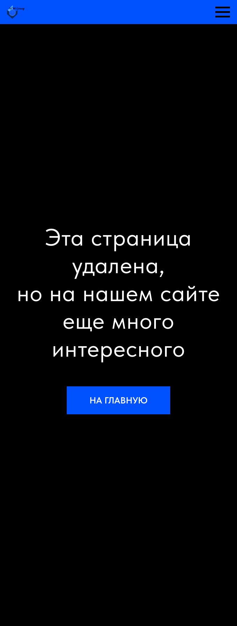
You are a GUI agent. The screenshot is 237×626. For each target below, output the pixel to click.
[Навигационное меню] (222, 12)
